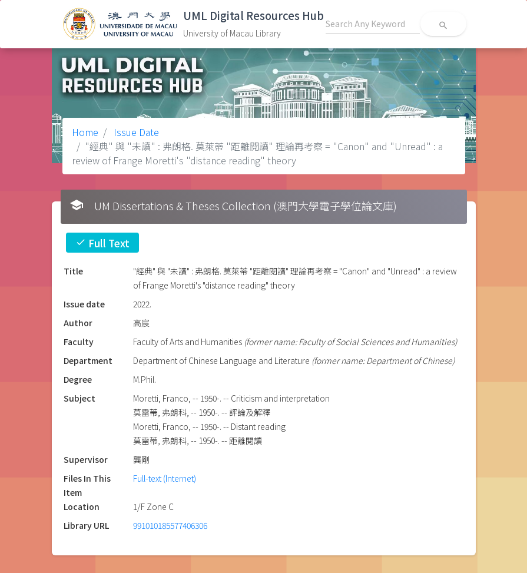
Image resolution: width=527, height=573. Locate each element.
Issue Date (135, 132)
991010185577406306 (170, 525)
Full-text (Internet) (164, 478)
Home (85, 132)
